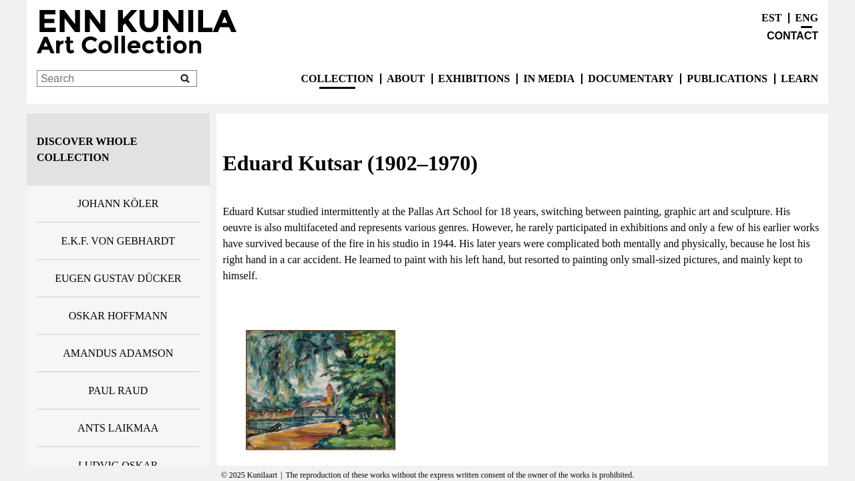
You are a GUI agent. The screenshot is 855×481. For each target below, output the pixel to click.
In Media (548, 78)
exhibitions (474, 78)
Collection (337, 78)
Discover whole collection (87, 149)
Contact (792, 35)
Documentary (630, 78)
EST (771, 17)
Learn (799, 78)
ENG (806, 17)
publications (727, 78)
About (406, 78)
